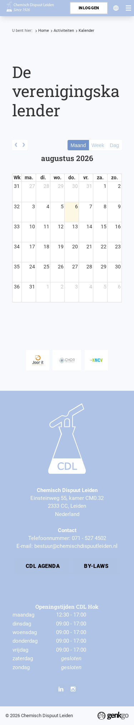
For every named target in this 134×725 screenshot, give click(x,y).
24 (32, 266)
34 (17, 246)
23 (118, 246)
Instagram (73, 689)
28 (46, 186)
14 (89, 226)
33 (17, 226)
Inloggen (89, 8)
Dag (114, 145)
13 (75, 226)
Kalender (86, 30)
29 (61, 186)
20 (75, 246)
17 (32, 246)
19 (61, 246)
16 (118, 226)
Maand (78, 145)
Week (97, 145)
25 (46, 266)
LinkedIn (61, 689)
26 (61, 266)
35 (17, 266)
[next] (24, 145)
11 (46, 226)
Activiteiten (64, 30)
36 (17, 286)
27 (32, 186)
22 (103, 246)
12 (61, 226)
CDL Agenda (43, 566)
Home (43, 30)
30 (75, 186)
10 (32, 226)
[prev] (16, 145)
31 (17, 186)
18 (46, 246)
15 (103, 226)
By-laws (96, 566)
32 (17, 206)
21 (89, 246)
